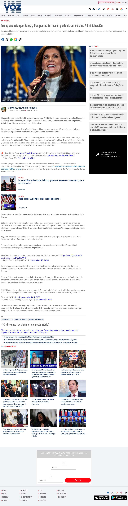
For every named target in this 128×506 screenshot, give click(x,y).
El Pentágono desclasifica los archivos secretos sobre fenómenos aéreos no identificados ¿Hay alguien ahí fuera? (41, 342)
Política (6, 21)
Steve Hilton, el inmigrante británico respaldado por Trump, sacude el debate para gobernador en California (73, 431)
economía (48, 16)
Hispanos (11, 16)
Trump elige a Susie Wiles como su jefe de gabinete (39, 199)
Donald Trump (36, 319)
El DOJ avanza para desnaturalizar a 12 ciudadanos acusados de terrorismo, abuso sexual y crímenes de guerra (40, 340)
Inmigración (58, 16)
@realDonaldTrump (28, 153)
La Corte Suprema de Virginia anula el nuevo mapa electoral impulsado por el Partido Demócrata (15, 372)
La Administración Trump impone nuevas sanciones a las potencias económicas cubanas (72, 402)
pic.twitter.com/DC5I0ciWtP (13, 258)
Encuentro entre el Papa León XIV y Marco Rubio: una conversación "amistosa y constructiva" (14, 431)
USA (18, 16)
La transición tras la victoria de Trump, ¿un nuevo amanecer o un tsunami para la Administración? (51, 182)
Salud (33, 16)
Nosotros (43, 500)
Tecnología (100, 16)
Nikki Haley (7, 319)
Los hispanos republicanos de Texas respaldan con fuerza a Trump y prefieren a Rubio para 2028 (72, 372)
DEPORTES (90, 16)
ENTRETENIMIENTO (79, 16)
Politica (25, 16)
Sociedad (68, 16)
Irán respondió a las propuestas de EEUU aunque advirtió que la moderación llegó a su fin (107, 85)
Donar (3, 16)
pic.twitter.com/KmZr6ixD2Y (27, 297)
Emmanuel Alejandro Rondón (22, 108)
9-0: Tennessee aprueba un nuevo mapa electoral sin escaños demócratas (43, 402)
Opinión (109, 16)
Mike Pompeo (21, 319)
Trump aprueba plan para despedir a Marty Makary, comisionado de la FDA (29, 337)
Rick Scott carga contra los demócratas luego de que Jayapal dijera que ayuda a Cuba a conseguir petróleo (43, 432)
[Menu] (2, 9)
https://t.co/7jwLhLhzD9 (71, 255)
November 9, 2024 (26, 158)
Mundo (40, 16)
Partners (118, 16)
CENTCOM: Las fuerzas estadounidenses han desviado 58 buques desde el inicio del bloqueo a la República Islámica (107, 127)
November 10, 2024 (40, 260)
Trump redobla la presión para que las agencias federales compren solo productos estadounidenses (108, 53)
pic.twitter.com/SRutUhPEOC (61, 155)
